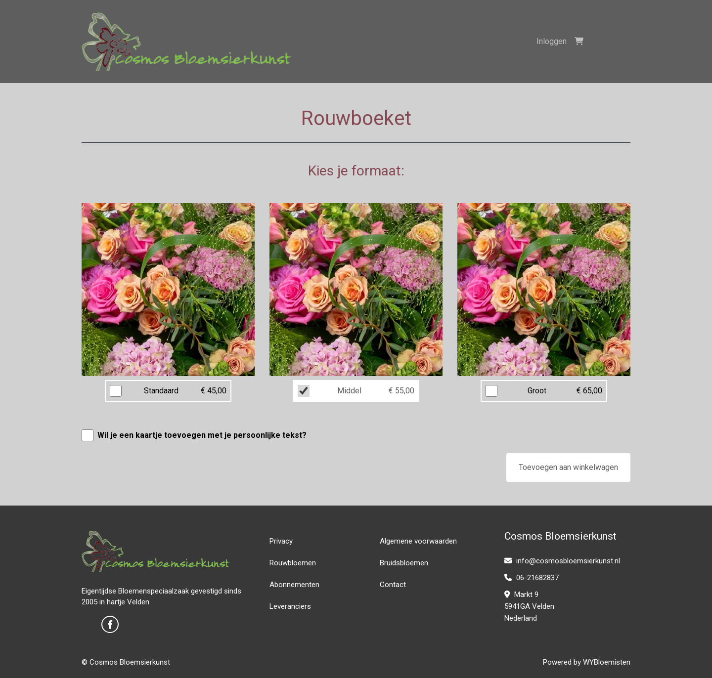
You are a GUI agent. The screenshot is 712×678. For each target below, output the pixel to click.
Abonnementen (294, 584)
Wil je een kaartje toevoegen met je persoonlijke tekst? (202, 435)
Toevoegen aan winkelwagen (568, 467)
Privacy (281, 541)
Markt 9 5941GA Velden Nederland (529, 606)
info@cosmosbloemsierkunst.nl (562, 560)
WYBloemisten (606, 662)
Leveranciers (290, 606)
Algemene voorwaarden (418, 541)
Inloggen (551, 41)
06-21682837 (531, 577)
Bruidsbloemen (404, 562)
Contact (393, 584)
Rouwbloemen (292, 562)
